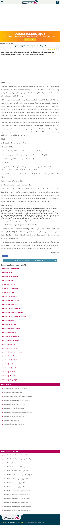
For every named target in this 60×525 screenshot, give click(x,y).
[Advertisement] (30, 18)
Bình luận (5, 256)
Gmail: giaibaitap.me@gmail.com (33, 522)
